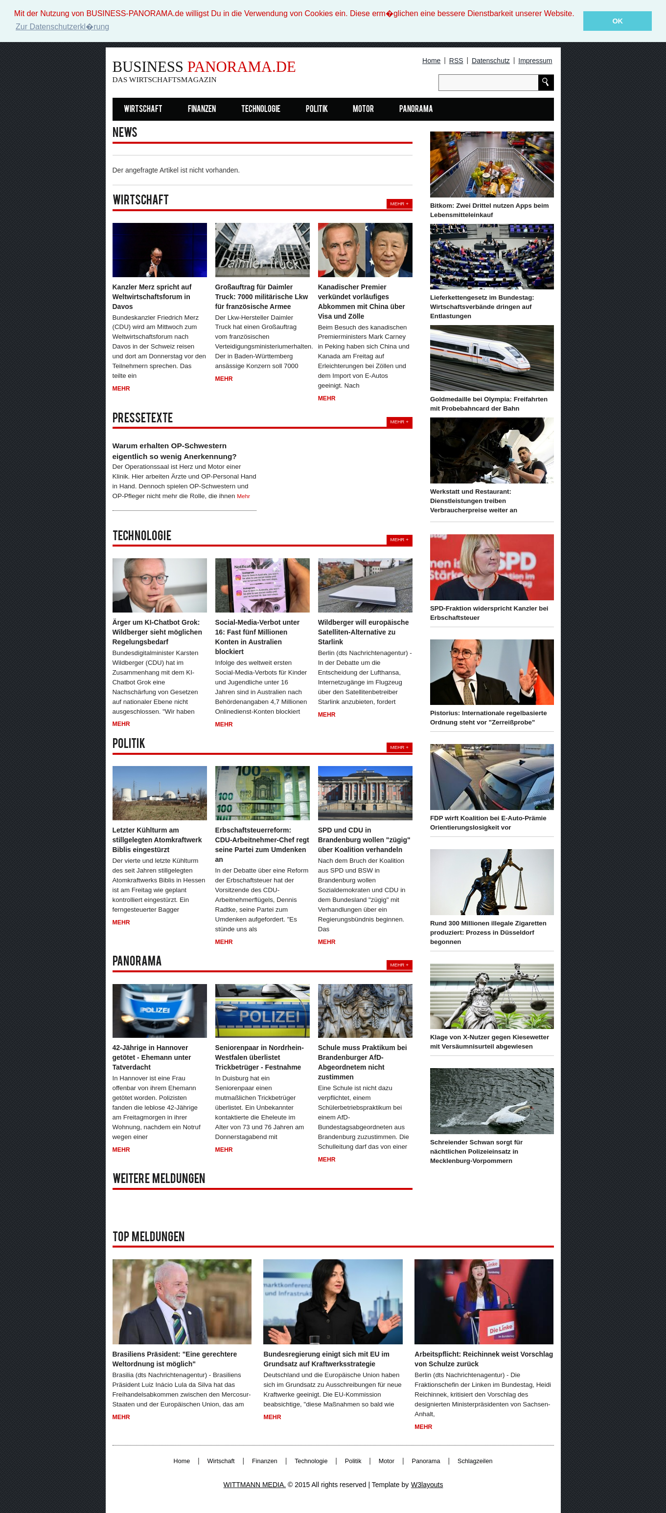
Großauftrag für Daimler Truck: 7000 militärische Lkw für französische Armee (261, 296)
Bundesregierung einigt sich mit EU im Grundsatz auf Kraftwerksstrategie (326, 1359)
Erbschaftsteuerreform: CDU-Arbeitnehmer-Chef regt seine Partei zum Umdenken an (262, 844)
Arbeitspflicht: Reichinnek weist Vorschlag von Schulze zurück (483, 1359)
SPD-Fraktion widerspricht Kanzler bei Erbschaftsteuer (489, 612)
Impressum (535, 61)
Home (431, 61)
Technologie (260, 109)
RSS (456, 61)
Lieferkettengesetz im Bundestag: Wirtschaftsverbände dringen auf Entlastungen (482, 307)
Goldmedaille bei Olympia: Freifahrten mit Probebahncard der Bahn (489, 403)
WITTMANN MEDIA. (255, 1485)
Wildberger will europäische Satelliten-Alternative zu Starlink (363, 632)
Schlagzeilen (475, 1461)
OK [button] (617, 21)
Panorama (416, 109)
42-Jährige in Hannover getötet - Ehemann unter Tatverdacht (152, 1057)
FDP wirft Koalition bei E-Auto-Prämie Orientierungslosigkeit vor (488, 822)
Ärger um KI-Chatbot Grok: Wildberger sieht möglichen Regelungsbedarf (157, 632)
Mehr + (399, 203)
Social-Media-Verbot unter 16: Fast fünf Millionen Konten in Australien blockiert (257, 637)
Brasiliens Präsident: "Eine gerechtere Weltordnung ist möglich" (175, 1359)
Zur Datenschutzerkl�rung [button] (62, 26)
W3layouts (427, 1485)
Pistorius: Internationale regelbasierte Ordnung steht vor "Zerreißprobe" (488, 717)
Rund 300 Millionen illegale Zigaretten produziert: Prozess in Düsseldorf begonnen (488, 932)
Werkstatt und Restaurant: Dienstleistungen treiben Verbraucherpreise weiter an (473, 501)
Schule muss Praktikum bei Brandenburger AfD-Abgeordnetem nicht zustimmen (362, 1062)
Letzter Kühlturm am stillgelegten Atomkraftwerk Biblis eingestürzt (157, 840)
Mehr (121, 388)
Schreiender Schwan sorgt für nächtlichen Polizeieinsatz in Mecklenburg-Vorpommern (476, 1151)
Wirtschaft (143, 109)
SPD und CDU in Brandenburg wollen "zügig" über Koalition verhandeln (364, 840)
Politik (317, 109)
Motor (363, 109)
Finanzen (202, 109)
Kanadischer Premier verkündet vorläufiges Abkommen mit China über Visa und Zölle (361, 301)
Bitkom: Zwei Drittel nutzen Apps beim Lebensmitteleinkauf (489, 210)
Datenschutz (491, 61)
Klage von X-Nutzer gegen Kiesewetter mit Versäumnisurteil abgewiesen (489, 1041)
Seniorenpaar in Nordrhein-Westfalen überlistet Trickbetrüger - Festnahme (259, 1057)
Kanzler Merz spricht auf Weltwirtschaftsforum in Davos (152, 296)
